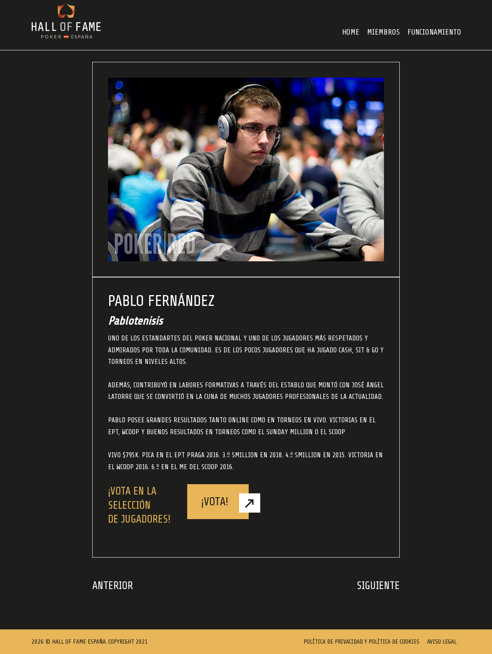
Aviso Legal (442, 641)
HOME (350, 32)
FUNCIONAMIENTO (434, 32)
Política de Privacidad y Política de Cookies (361, 641)
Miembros (383, 32)
